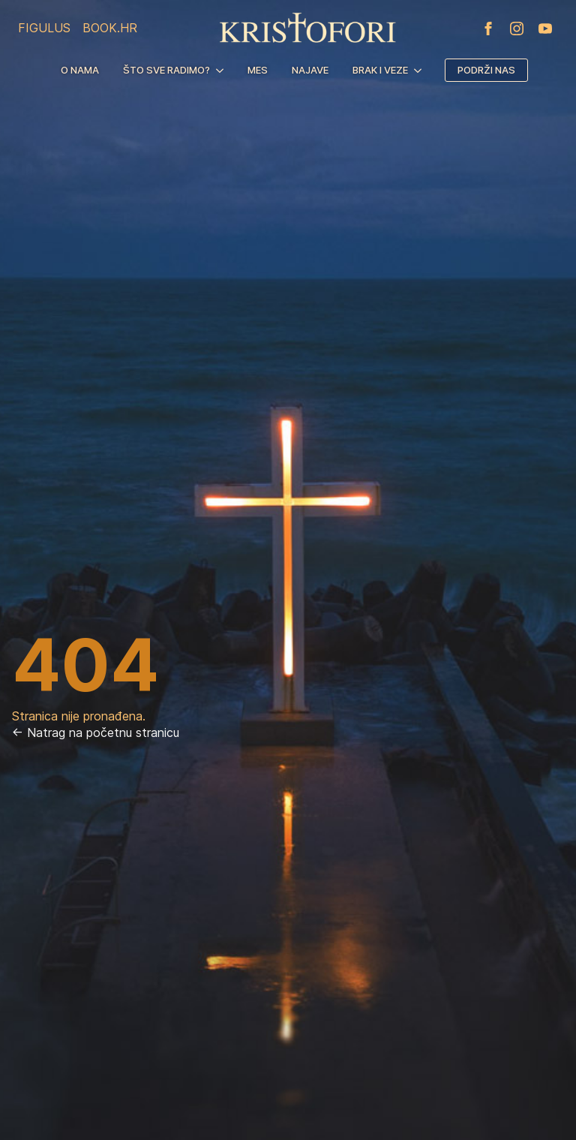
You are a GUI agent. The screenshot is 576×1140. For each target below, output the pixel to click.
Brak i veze (380, 70)
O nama (80, 70)
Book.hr (109, 27)
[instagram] (517, 28)
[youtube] (545, 28)
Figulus (44, 27)
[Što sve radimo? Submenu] (223, 70)
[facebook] (488, 28)
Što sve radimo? (166, 70)
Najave (310, 70)
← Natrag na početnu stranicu (95, 732)
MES (258, 70)
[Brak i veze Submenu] (421, 70)
